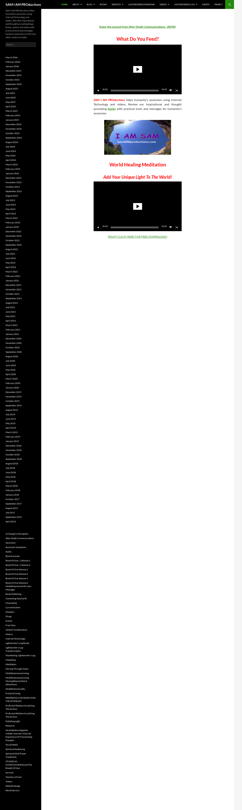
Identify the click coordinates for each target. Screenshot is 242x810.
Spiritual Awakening (15, 749)
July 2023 (10, 200)
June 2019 (11, 418)
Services (116, 4)
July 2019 (10, 414)
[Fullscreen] (177, 90)
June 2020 (11, 365)
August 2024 (12, 142)
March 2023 (12, 218)
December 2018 (13, 445)
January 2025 (12, 119)
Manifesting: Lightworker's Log (20, 655)
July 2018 (10, 468)
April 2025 (11, 106)
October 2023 (13, 186)
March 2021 (12, 325)
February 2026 (13, 61)
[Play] (98, 90)
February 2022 (13, 276)
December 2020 (13, 338)
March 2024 (12, 164)
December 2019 (13, 392)
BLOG (89, 4)
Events (205, 4)
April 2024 (11, 160)
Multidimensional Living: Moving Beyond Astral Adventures (17, 681)
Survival (9, 772)
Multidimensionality (15, 688)
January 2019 (12, 441)
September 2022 (14, 244)
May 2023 (10, 209)
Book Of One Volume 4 (17, 574)
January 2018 (12, 494)
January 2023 (12, 227)
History (9, 634)
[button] (137, 69)
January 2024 (12, 173)
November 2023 (14, 182)
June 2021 (11, 311)
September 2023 (14, 191)
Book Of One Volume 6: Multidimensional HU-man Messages (18, 586)
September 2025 (14, 84)
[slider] (135, 90)
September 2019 (14, 405)
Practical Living (13, 693)
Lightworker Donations (141, 4)
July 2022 (10, 253)
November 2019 (14, 396)
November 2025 (14, 75)
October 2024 (13, 133)
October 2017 (13, 499)
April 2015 (11, 521)
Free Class (10, 625)
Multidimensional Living (17, 673)
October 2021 (13, 293)
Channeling (11, 603)
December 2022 (13, 231)
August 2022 (12, 249)
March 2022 (12, 271)
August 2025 (12, 88)
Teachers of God (13, 777)
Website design (13, 786)
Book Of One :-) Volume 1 (18, 560)
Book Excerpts (13, 556)
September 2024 (14, 137)
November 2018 (14, 450)
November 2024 (14, 128)
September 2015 (14, 517)
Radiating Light (13, 721)
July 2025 (10, 93)
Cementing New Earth (16, 598)
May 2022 (10, 262)
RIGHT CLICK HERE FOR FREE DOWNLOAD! (137, 236)
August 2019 (12, 410)
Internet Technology (15, 638)
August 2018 (12, 463)
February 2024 (13, 169)
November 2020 (14, 343)
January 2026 (12, 66)
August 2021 (12, 302)
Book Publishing (13, 594)
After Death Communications (20, 538)
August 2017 (12, 508)
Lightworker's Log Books (17, 643)
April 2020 (11, 374)
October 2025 (13, 79)
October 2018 (13, 454)
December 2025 (13, 70)
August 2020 (12, 356)
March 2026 (12, 57)
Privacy (218, 4)
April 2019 (11, 427)
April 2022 (11, 267)
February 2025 (13, 115)
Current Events (13, 607)
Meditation (11, 664)
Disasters (10, 611)
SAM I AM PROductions (23, 4)
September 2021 (14, 298)
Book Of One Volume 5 (17, 578)
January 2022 (12, 280)
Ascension (11, 542)
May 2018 (10, 476)
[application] (138, 69)
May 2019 (10, 423)
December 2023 (13, 177)
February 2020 (13, 383)
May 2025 (10, 102)
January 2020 (12, 387)
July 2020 (10, 360)
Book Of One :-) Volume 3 (18, 565)
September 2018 (14, 459)
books (112, 108)
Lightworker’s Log (184, 4)
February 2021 (13, 329)
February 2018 (13, 490)
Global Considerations (16, 629)
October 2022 (13, 240)
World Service (12, 790)
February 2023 (13, 222)
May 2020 (10, 369)
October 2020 (13, 347)
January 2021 (12, 334)
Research (10, 725)
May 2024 (10, 155)
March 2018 (12, 485)
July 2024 (10, 146)
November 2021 (14, 289)
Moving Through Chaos (17, 668)
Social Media (12, 744)
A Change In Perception (17, 533)
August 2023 (12, 195)
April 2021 (11, 320)
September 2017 (14, 503)
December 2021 (13, 285)
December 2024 (13, 124)
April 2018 (11, 481)
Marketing (11, 659)
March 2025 (12, 111)
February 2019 (13, 436)
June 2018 (11, 472)
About (75, 4)
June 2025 (11, 97)
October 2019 (13, 401)
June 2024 (11, 151)
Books (103, 4)
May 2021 (10, 316)
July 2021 (10, 307)
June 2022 (11, 258)
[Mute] (171, 90)
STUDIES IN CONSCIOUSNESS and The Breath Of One (19, 764)
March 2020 (12, 378)
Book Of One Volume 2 (17, 569)
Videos (163, 4)
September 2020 (14, 352)
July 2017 (10, 512)
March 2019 (12, 432)
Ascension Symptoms (16, 547)
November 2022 (14, 235)
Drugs (9, 616)
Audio (9, 551)
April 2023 (11, 213)
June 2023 (11, 204)
